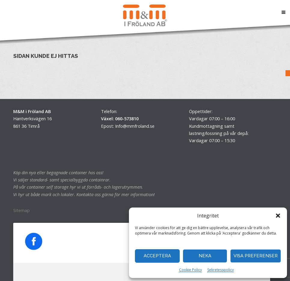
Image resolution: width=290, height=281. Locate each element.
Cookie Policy (190, 269)
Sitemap (21, 210)
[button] (278, 216)
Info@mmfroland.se (134, 126)
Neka (205, 256)
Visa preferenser (256, 256)
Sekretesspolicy (220, 269)
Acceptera (157, 256)
